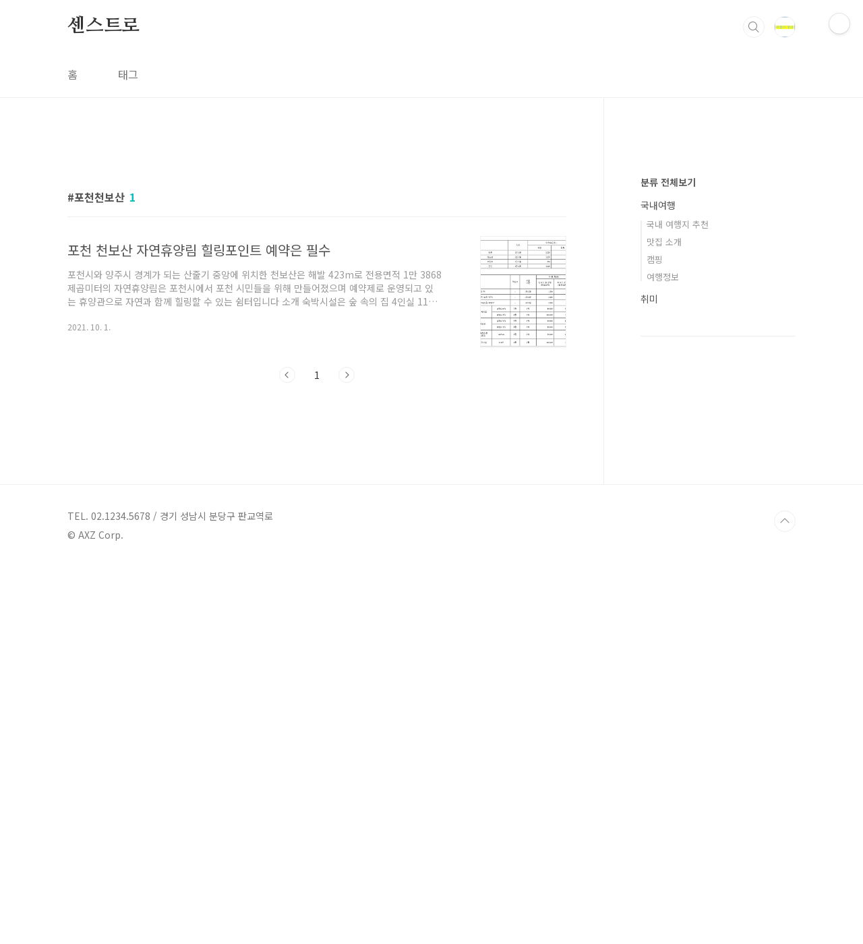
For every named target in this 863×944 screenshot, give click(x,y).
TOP (785, 899)
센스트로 (103, 26)
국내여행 (658, 609)
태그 (128, 74)
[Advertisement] (316, 261)
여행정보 (663, 681)
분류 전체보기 (668, 586)
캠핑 (655, 663)
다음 (346, 564)
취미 (649, 703)
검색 (754, 27)
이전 (287, 564)
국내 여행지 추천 (678, 628)
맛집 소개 (664, 646)
